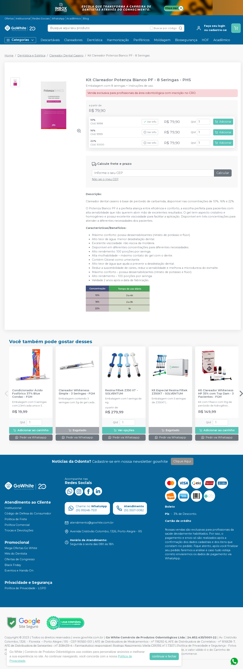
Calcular (222, 173)
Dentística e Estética (31, 55)
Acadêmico (73, 18)
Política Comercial (17, 525)
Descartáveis (50, 40)
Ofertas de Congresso (20, 559)
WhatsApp (58, 18)
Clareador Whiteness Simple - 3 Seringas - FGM (77, 392)
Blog (86, 18)
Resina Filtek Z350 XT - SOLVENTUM (121, 392)
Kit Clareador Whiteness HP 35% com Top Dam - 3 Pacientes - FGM (216, 394)
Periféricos (141, 40)
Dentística (94, 40)
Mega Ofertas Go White (21, 548)
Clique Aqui (182, 461)
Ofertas (9, 18)
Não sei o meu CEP (105, 179)
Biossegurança (186, 40)
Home (9, 55)
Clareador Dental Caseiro (66, 55)
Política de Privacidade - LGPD (25, 588)
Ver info (150, 121)
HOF (205, 40)
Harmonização (118, 40)
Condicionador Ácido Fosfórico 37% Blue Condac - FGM (27, 394)
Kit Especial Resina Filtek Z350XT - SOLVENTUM (169, 392)
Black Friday (13, 565)
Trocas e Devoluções (19, 530)
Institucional (23, 18)
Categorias (20, 40)
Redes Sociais (41, 18)
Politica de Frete (16, 519)
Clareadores (73, 40)
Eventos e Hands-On (19, 570)
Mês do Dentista (16, 554)
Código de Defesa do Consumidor (28, 513)
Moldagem (162, 40)
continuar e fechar (164, 656)
